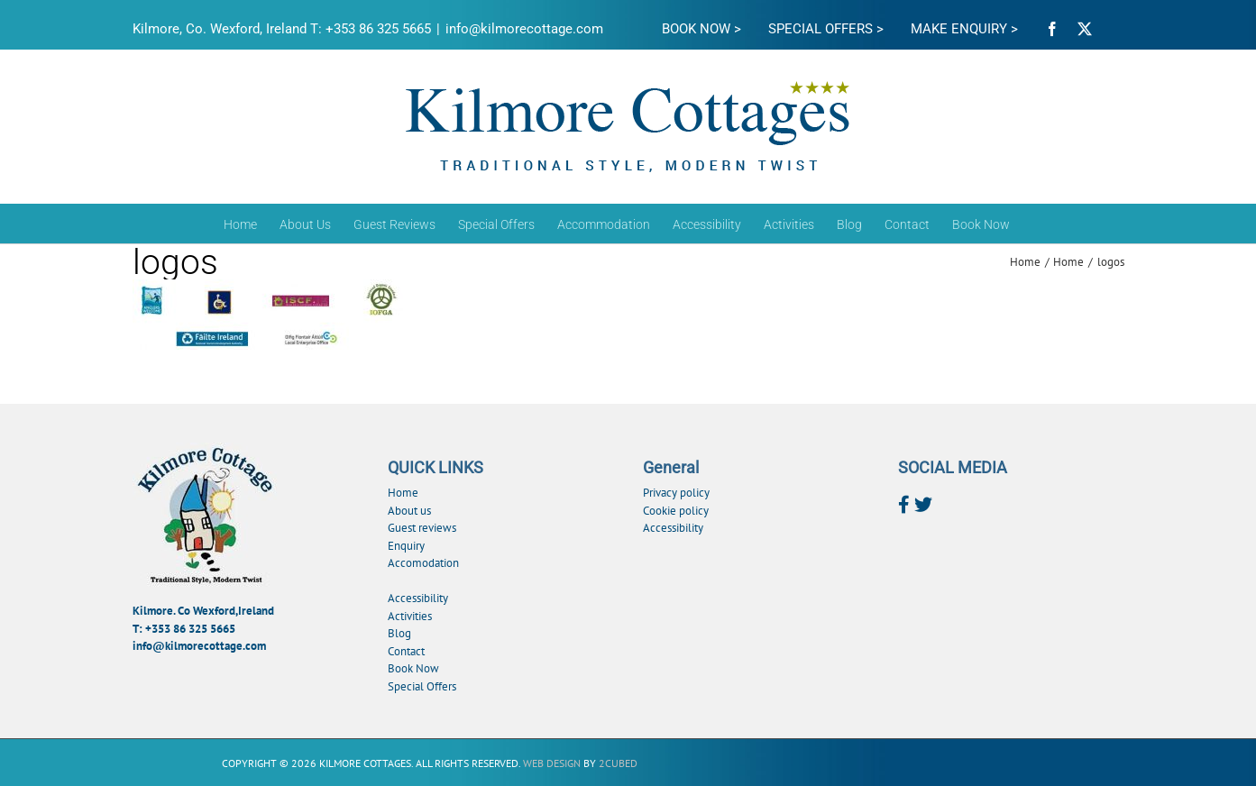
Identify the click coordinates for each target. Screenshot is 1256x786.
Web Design (552, 763)
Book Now (413, 668)
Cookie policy (676, 510)
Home (403, 492)
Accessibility (418, 598)
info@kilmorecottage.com (524, 29)
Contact (406, 651)
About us (409, 510)
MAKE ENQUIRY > (964, 29)
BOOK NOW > (701, 29)
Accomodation (423, 563)
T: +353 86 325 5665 (184, 628)
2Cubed (618, 763)
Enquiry (406, 545)
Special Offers (422, 686)
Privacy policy (676, 492)
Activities (410, 616)
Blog (399, 633)
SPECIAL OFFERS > (826, 29)
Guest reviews (422, 527)
